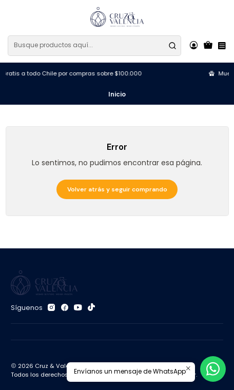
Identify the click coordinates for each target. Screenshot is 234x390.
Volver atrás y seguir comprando (117, 189)
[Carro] (208, 45)
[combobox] (94, 45)
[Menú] (221, 45)
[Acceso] (193, 45)
